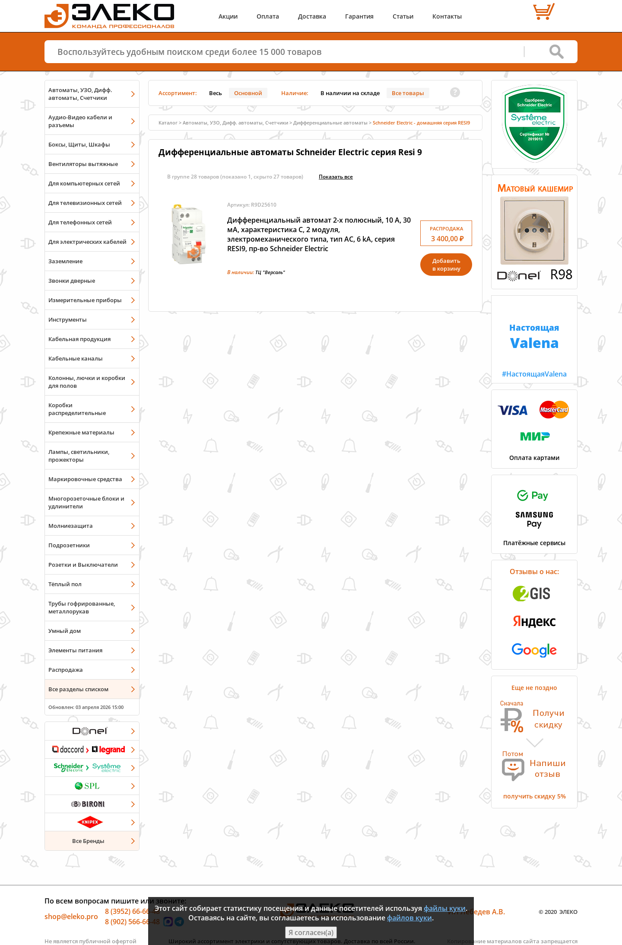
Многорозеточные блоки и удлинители (86, 502)
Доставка (312, 16)
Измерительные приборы (85, 300)
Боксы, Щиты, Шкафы (79, 144)
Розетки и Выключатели (83, 564)
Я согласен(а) (311, 932)
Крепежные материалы (81, 432)
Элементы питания (75, 650)
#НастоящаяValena (534, 337)
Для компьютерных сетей (84, 183)
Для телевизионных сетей (85, 203)
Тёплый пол (65, 584)
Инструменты (67, 319)
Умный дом (64, 631)
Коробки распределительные (77, 409)
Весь (215, 93)
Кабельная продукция (79, 339)
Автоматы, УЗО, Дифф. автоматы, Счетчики (80, 94)
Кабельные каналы (75, 358)
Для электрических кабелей (87, 242)
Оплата (268, 16)
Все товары (408, 93)
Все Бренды (88, 841)
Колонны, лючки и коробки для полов (86, 381)
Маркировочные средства (85, 479)
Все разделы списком (78, 689)
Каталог (168, 122)
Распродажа (65, 670)
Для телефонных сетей (80, 222)
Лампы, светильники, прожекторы (78, 455)
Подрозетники (69, 545)
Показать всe (336, 176)
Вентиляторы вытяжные (83, 164)
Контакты (447, 16)
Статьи (403, 16)
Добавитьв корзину (446, 264)
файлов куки (409, 918)
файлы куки (445, 908)
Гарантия (359, 16)
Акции (228, 16)
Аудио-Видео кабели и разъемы (80, 121)
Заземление (65, 261)
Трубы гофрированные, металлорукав (81, 607)
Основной (248, 93)
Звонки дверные (71, 280)
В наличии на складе (350, 93)
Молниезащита (70, 526)
